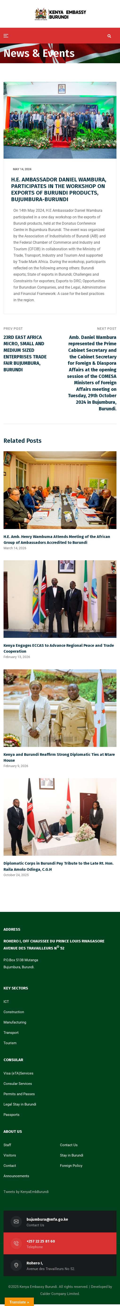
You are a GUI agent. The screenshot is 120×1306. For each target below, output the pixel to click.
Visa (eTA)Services (18, 1075)
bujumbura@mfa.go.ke (47, 1221)
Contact (10, 1167)
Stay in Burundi (71, 1157)
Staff (7, 1147)
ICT (6, 1003)
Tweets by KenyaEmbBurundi (26, 1193)
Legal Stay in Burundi (20, 1106)
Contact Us (69, 1147)
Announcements (16, 1178)
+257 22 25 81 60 (41, 1243)
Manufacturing (15, 1024)
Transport (11, 1034)
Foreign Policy (71, 1167)
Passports (12, 1116)
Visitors (10, 1157)
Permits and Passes (19, 1096)
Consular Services (18, 1085)
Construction (14, 1014)
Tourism (10, 1045)
